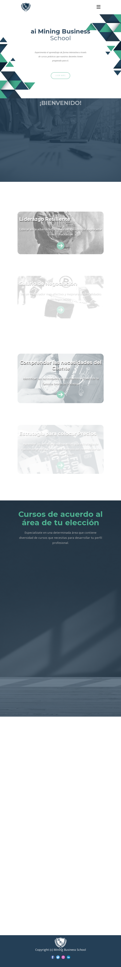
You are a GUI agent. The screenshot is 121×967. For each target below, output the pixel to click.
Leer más (60, 75)
